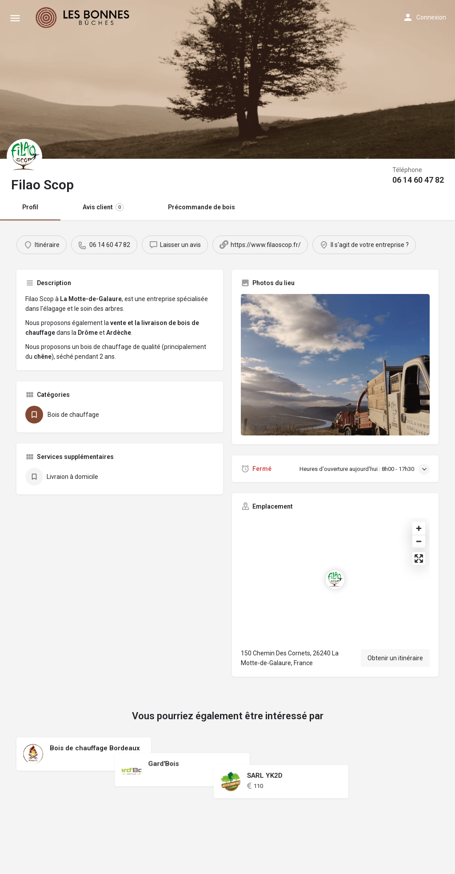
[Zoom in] (418, 528)
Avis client (103, 207)
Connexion (431, 17)
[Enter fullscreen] (418, 558)
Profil (30, 207)
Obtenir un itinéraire (395, 658)
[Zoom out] (418, 541)
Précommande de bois (201, 207)
